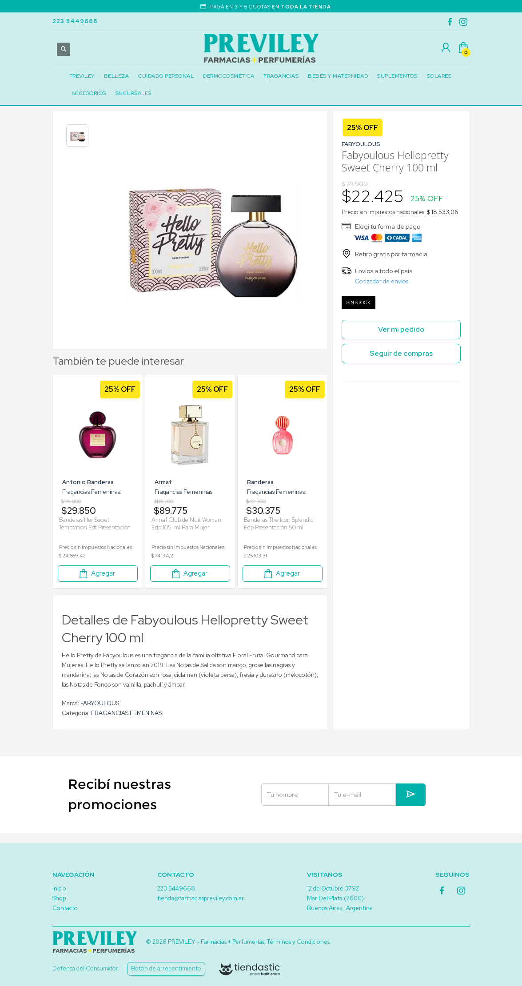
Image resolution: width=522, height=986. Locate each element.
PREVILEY (82, 76)
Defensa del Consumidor (85, 968)
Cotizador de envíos (381, 281)
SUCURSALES (133, 93)
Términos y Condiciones (298, 942)
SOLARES (439, 76)
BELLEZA (116, 76)
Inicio (59, 888)
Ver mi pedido (401, 329)
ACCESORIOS (89, 93)
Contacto (65, 908)
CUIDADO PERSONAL (166, 76)
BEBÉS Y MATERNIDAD (338, 76)
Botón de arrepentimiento (166, 968)
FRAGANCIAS (281, 76)
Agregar (96, 580)
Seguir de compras (401, 353)
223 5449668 (75, 21)
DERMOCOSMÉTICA (228, 76)
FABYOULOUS (99, 710)
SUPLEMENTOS (397, 76)
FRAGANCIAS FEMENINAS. (127, 720)
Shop (59, 898)
